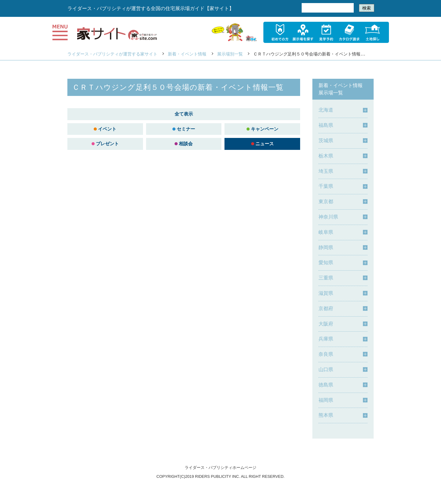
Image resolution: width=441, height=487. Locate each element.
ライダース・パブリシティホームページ (220, 467)
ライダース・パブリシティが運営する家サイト (112, 53)
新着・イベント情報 (187, 53)
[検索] (327, 8)
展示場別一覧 (230, 53)
